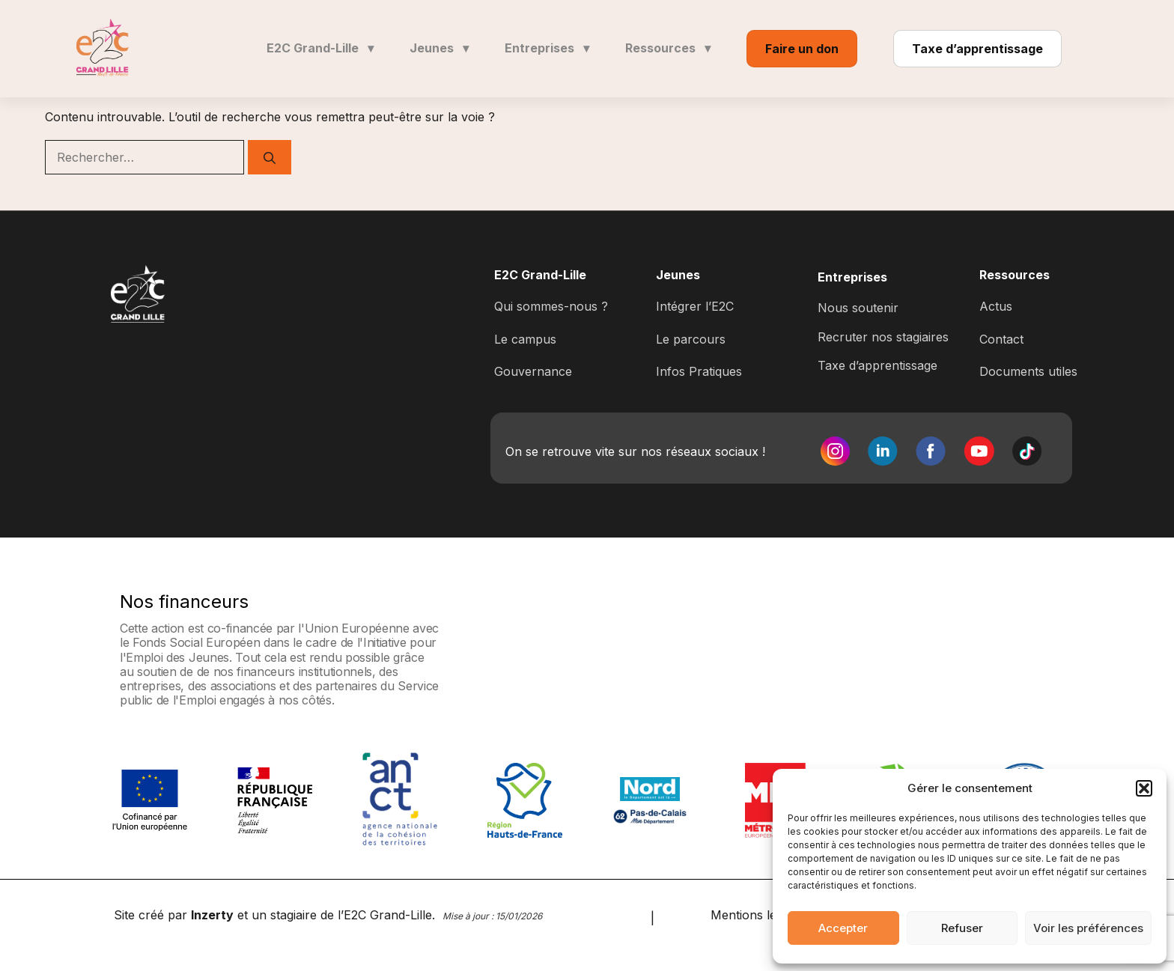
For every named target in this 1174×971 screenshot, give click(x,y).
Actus (995, 306)
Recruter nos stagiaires (883, 336)
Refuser (962, 928)
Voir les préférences (1088, 928)
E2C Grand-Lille (320, 48)
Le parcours (691, 339)
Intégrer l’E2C (695, 306)
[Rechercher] (269, 157)
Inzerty (212, 914)
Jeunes (439, 48)
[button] (1144, 788)
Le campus (525, 339)
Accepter (843, 928)
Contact (1001, 339)
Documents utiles (1028, 371)
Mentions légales (758, 914)
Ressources (668, 48)
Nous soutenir (858, 307)
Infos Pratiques (699, 371)
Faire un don (802, 48)
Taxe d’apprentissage (977, 48)
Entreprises (547, 48)
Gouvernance (533, 371)
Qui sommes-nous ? (551, 306)
